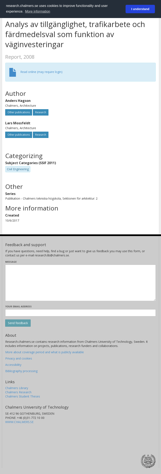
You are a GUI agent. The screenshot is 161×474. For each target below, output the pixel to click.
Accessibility (13, 365)
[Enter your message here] (80, 283)
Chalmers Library (16, 388)
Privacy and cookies (18, 358)
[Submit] (18, 323)
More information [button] (37, 11)
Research (40, 112)
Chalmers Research (18, 392)
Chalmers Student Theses (22, 396)
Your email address (18, 306)
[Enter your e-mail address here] (80, 312)
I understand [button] (140, 9)
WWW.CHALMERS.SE (19, 422)
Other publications (19, 112)
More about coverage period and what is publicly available (44, 352)
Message (11, 261)
